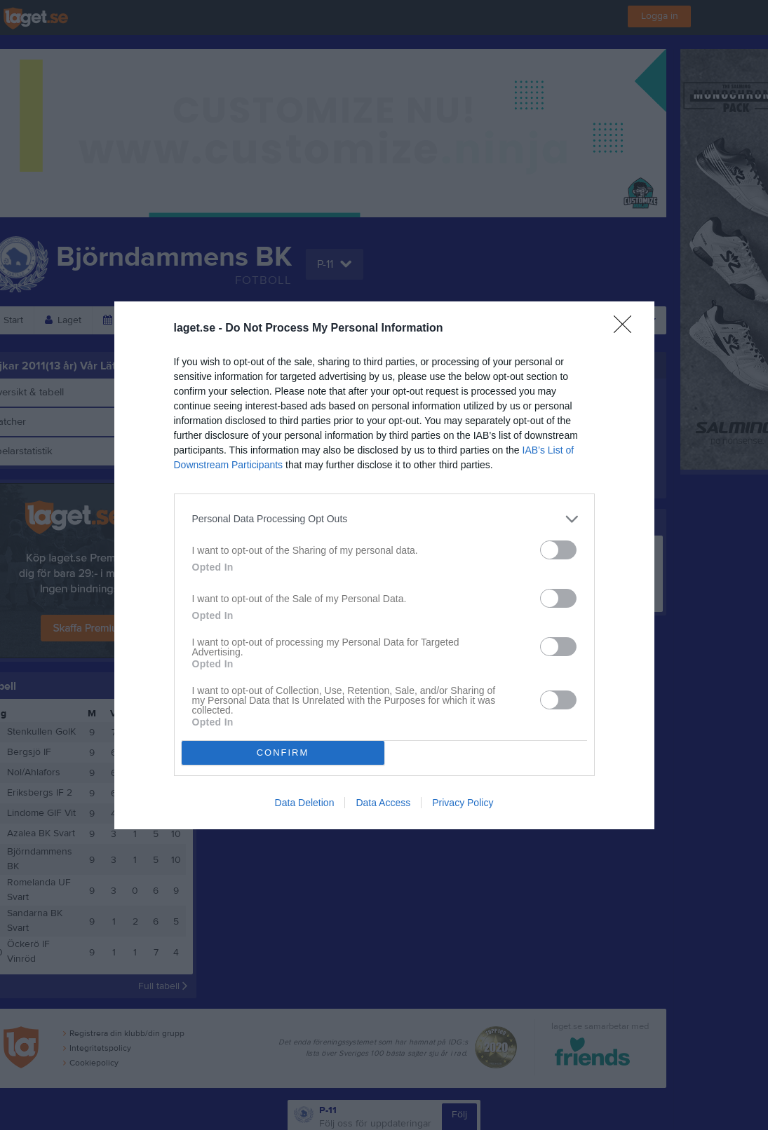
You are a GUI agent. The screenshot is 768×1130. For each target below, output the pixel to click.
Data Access (383, 802)
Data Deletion (305, 802)
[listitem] (384, 519)
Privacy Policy (462, 802)
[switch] (558, 549)
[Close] (627, 328)
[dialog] (384, 565)
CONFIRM (283, 752)
